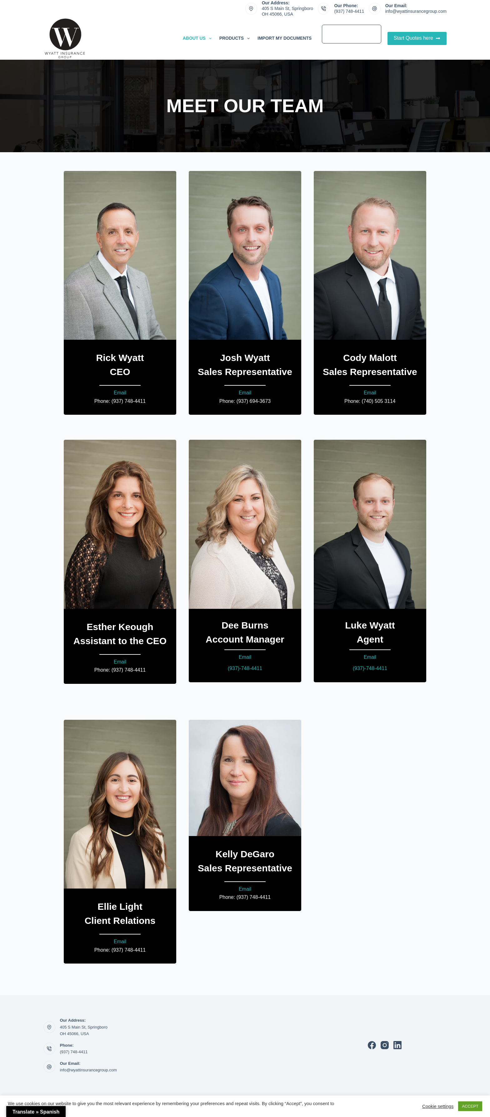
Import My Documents (285, 38)
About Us (198, 38)
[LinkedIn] (397, 1045)
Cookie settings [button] (437, 1106)
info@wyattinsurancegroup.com (416, 11)
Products (235, 38)
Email (120, 392)
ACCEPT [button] (470, 1106)
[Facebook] (372, 1045)
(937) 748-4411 (349, 11)
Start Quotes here (417, 38)
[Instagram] (385, 1045)
